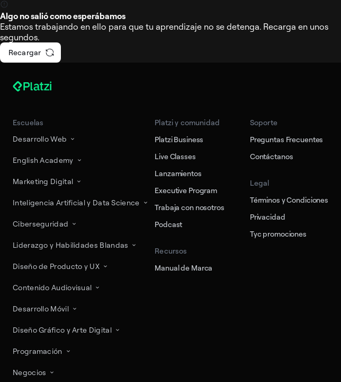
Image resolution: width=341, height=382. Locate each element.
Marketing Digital (48, 181)
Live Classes (175, 156)
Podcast (168, 224)
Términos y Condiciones (289, 199)
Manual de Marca (183, 267)
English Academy (48, 159)
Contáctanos (271, 156)
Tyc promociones (278, 233)
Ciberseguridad (45, 223)
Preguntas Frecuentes (286, 139)
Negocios (34, 372)
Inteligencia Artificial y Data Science (81, 202)
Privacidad (267, 216)
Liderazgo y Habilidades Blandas (75, 244)
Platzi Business (179, 139)
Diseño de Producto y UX (61, 266)
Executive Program (186, 190)
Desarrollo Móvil (45, 308)
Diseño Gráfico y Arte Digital (67, 329)
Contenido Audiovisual (57, 287)
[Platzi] (44, 86)
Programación (42, 350)
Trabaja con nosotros (189, 207)
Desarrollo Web (44, 138)
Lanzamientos (178, 173)
